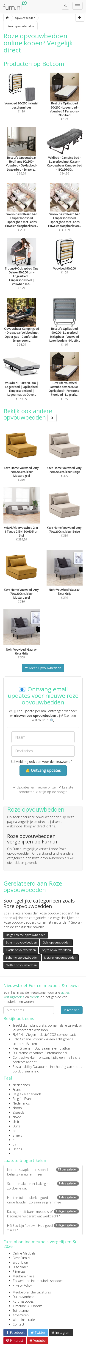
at (14, 1153)
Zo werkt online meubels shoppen (38, 1281)
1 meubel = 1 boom (27, 1306)
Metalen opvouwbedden (60, 958)
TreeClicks (20, 1025)
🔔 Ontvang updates (43, 770)
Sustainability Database (30, 1066)
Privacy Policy (22, 1285)
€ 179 (65, 103)
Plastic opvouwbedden (21, 950)
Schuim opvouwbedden (21, 942)
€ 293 (21, 214)
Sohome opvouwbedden (22, 958)
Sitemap (19, 1271)
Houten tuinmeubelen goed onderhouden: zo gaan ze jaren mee (43, 1199)
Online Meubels (24, 1253)
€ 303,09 (65, 214)
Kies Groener (22, 1048)
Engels (17, 1135)
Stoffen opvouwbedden (21, 965)
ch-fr (16, 1121)
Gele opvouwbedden (56, 942)
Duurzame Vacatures (28, 1053)
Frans (17, 1089)
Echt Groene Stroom (28, 1039)
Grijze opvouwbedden (56, 950)
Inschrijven (72, 1010)
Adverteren (21, 1315)
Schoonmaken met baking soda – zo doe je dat (43, 1185)
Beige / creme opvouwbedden (25, 935)
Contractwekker (24, 1057)
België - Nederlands (27, 1094)
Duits (16, 1126)
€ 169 (65, 328)
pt (14, 1131)
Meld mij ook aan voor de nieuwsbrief (41, 761)
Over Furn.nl (21, 1258)
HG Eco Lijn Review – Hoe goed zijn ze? (43, 1227)
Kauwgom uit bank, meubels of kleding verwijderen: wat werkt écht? (43, 1213)
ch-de (17, 1117)
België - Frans (22, 1098)
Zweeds (18, 1112)
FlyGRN (18, 1034)
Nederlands (21, 1085)
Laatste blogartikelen (24, 1160)
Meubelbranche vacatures (32, 1292)
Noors (17, 1108)
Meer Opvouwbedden (43, 668)
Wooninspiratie (24, 1319)
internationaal (57, 1053)
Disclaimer (20, 1267)
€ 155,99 (21, 382)
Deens (17, 1149)
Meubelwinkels (23, 1276)
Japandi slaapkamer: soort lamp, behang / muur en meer (43, 1171)
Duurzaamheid (23, 1297)
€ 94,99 (65, 157)
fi (13, 1140)
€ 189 (65, 382)
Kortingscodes (23, 1301)
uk (14, 1144)
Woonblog (20, 1262)
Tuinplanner (21, 1310)
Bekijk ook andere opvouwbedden (30, 414)
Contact (18, 1324)
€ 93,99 (21, 328)
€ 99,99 (21, 157)
